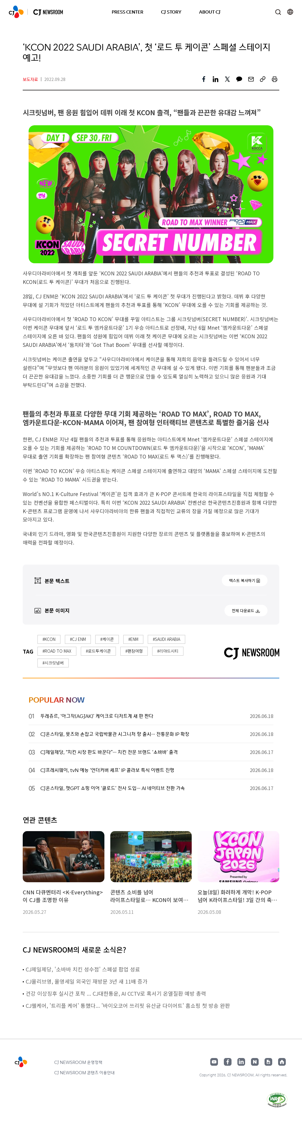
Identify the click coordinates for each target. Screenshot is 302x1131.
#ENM (133, 639)
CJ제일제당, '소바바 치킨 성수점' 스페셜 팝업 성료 (83, 969)
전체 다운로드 (243, 610)
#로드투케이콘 (98, 651)
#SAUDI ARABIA (166, 639)
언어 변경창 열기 (290, 12)
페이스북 (227, 1062)
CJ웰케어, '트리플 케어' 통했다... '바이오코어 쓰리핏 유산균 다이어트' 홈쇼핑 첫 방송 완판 (128, 1005)
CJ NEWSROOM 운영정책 (78, 1062)
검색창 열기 (278, 12)
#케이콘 (107, 639)
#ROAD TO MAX (56, 651)
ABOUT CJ (210, 12)
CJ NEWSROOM (16, 12)
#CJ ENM (78, 639)
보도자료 (30, 79)
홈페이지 (282, 1062)
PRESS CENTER (127, 12)
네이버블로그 (255, 1062)
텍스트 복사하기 (242, 580)
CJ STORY (171, 12)
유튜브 (214, 1062)
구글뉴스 (268, 1062)
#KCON (48, 639)
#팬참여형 (134, 651)
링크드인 (241, 1062)
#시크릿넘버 (53, 663)
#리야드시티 (167, 651)
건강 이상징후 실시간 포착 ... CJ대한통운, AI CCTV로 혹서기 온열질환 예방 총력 (116, 993)
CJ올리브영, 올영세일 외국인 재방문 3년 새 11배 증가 (86, 981)
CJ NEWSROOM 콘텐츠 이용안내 (84, 1072)
